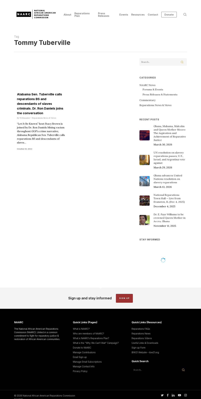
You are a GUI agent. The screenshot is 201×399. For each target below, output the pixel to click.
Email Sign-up (80, 357)
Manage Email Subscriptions (87, 361)
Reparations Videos (142, 338)
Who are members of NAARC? (88, 333)
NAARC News (147, 85)
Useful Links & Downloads (145, 343)
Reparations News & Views (44, 118)
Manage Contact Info (84, 366)
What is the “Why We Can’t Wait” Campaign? (96, 343)
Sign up (124, 298)
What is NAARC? (81, 328)
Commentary (147, 100)
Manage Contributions (84, 352)
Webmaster (25, 118)
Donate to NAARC (82, 347)
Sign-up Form (138, 347)
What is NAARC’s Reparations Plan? (91, 338)
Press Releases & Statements (160, 94)
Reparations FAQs (141, 328)
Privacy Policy (80, 371)
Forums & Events (153, 89)
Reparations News (141, 333)
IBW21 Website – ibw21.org (145, 352)
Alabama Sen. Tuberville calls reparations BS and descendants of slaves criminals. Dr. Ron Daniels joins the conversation (40, 103)
